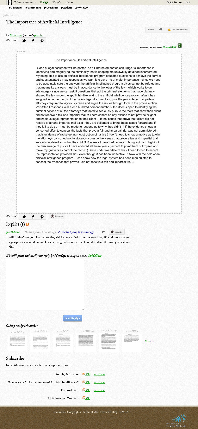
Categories (16, 7)
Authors (67, 7)
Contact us (59, 412)
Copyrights (74, 412)
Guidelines (94, 256)
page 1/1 (20, 51)
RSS (86, 374)
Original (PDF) (172, 47)
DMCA (123, 412)
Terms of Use (90, 412)
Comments (52, 7)
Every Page (81, 7)
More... (149, 341)
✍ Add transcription (178, 29)
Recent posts (34, 7)
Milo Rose (16, 35)
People (56, 2)
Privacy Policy (109, 412)
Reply (151, 29)
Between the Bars (24, 2)
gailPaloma (13, 232)
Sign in (172, 2)
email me (99, 374)
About (69, 2)
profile (38, 35)
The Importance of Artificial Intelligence (44, 22)
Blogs (44, 2)
